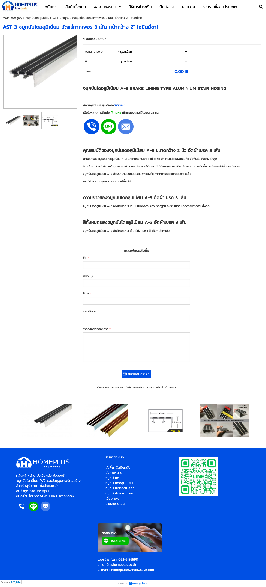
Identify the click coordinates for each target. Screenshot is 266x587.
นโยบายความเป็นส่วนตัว (156, 387)
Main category (12, 18)
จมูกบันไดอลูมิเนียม (37, 18)
